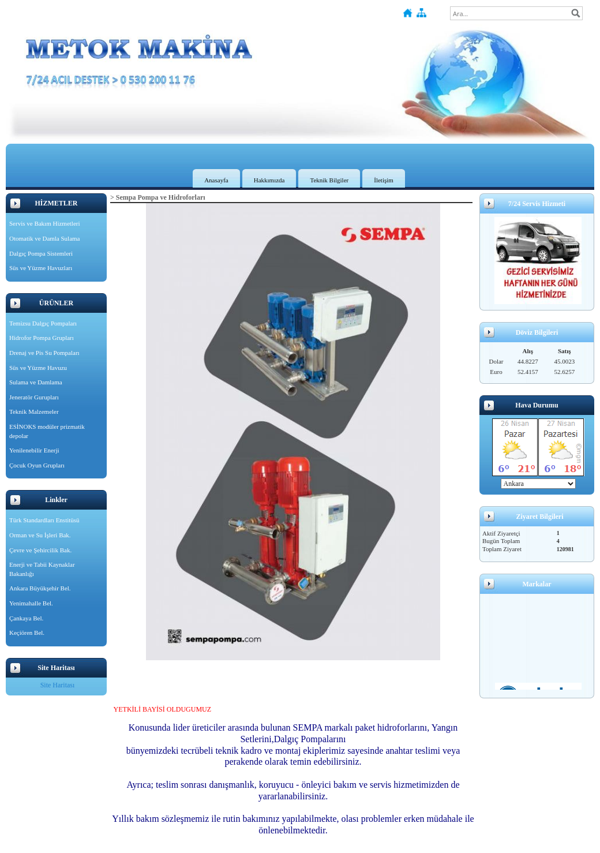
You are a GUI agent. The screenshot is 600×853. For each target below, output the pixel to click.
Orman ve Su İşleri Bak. (40, 535)
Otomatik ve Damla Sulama (44, 238)
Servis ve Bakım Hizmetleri (44, 223)
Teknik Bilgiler (329, 180)
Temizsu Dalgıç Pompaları (43, 323)
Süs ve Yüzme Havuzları (40, 267)
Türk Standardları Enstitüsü (44, 520)
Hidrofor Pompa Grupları (41, 337)
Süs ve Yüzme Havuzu (38, 367)
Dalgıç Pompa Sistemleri (41, 253)
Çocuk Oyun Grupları (37, 465)
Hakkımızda (269, 180)
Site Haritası (57, 685)
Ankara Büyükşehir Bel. (40, 588)
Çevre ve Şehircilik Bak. (40, 550)
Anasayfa (216, 180)
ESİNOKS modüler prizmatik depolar (47, 431)
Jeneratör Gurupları (34, 397)
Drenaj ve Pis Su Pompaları (44, 352)
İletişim (383, 180)
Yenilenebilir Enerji (34, 450)
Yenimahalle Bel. (31, 603)
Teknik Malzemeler (34, 411)
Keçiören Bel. (26, 632)
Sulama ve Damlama (35, 382)
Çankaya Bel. (26, 618)
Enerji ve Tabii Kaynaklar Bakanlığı (42, 569)
